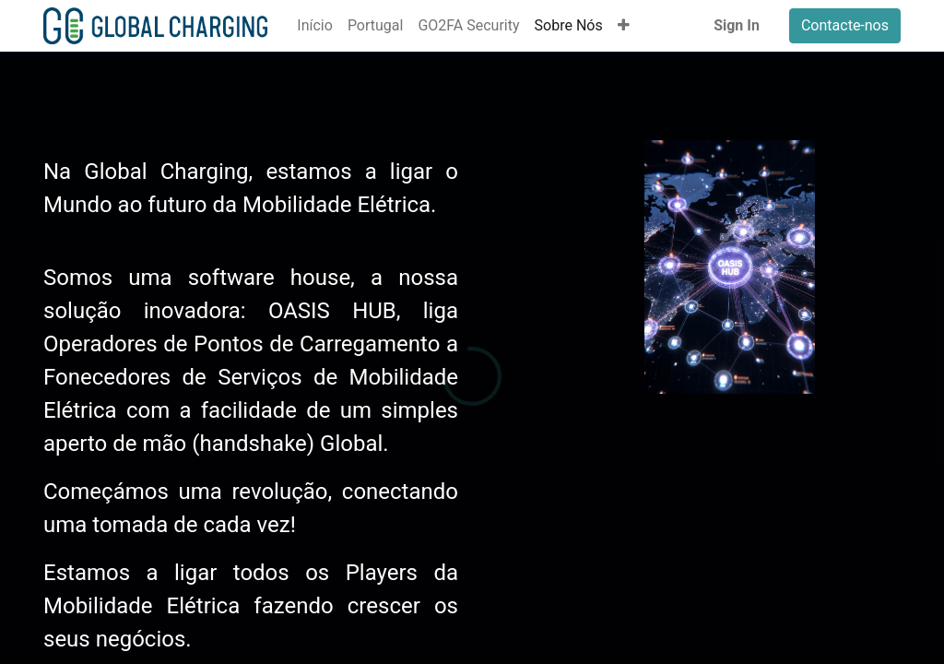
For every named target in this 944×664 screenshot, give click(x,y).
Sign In (737, 25)
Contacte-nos (845, 25)
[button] (623, 25)
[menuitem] (314, 25)
